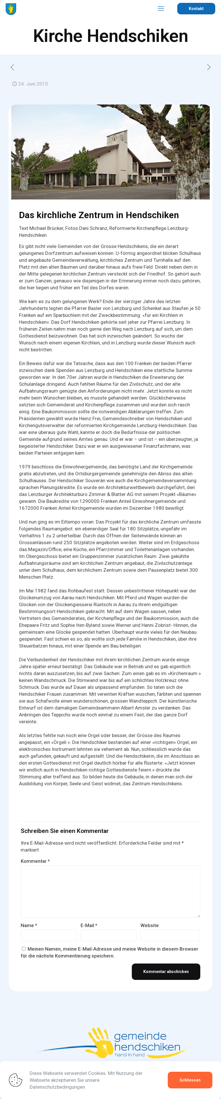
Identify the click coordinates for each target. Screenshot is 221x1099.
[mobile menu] (161, 8)
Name (29, 928)
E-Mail (89, 928)
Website (149, 928)
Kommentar (35, 864)
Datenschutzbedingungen (57, 1087)
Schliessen (190, 1080)
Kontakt (196, 8)
